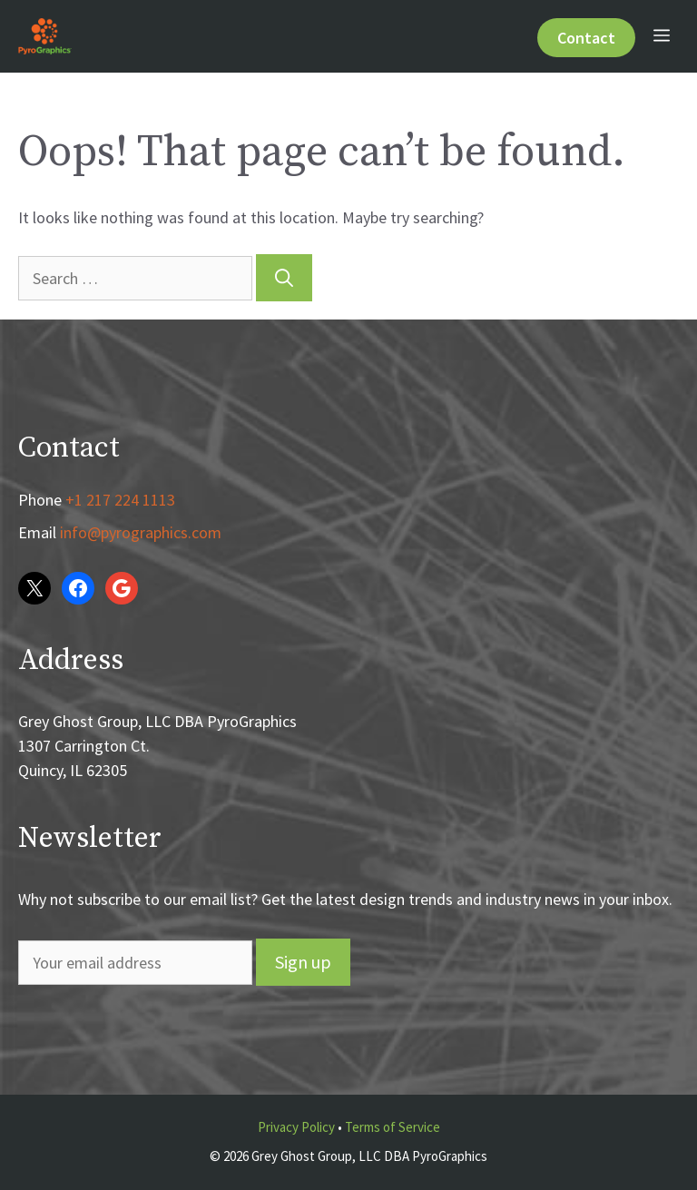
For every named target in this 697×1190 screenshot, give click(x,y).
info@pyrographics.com (140, 532)
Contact (586, 37)
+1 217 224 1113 (120, 499)
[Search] (284, 277)
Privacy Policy (296, 1127)
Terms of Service (392, 1127)
